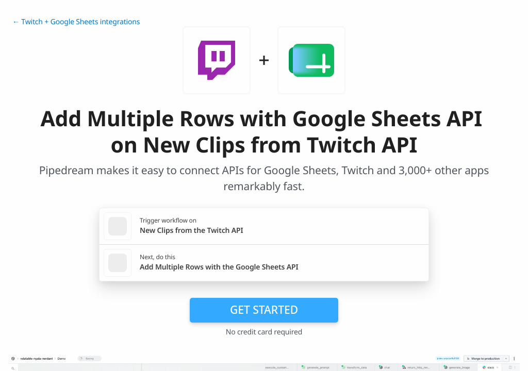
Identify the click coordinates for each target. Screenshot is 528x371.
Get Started (264, 309)
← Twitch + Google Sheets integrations (76, 22)
